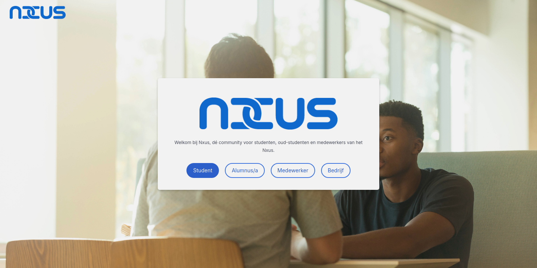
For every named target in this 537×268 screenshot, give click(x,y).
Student (202, 170)
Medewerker (292, 170)
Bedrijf (336, 170)
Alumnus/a (245, 170)
